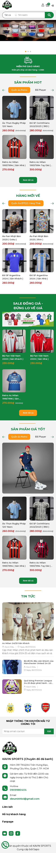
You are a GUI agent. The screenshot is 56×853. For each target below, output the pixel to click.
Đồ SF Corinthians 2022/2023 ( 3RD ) (40, 125)
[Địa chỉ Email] (28, 731)
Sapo (36, 849)
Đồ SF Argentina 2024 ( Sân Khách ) (12, 277)
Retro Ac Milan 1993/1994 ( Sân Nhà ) (14, 164)
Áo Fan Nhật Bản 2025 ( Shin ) (39, 238)
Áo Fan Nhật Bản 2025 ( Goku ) (11, 238)
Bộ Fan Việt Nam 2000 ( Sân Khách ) (12, 357)
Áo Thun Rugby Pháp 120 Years (14, 125)
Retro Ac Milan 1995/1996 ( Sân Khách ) (10, 397)
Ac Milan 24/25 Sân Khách (15, 643)
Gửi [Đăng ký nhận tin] (49, 731)
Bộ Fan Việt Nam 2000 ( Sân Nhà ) (39, 357)
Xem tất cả (28, 180)
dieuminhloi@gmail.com (24, 798)
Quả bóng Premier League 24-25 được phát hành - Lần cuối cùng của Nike (38, 681)
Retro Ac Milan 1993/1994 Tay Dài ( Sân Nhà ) (40, 164)
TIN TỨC (28, 596)
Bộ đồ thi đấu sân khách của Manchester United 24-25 (38, 662)
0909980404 (18, 790)
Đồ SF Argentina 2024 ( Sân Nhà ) (39, 277)
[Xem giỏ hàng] (47, 5)
